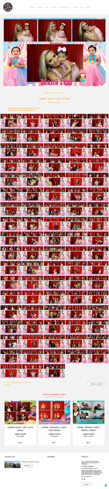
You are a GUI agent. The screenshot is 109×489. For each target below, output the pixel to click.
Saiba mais (27, 465)
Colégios (39, 7)
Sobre (88, 7)
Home (32, 7)
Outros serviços (64, 7)
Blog (82, 7)
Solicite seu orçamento (96, 384)
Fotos (47, 7)
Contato (75, 7)
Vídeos (54, 7)
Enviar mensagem (88, 466)
